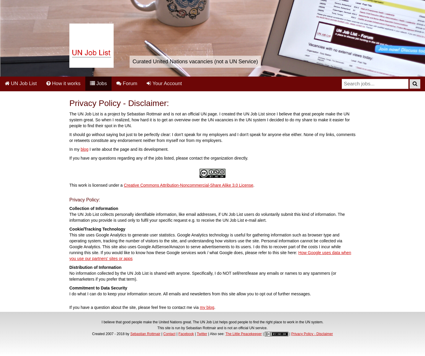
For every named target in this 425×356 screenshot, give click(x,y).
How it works (63, 83)
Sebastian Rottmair (145, 334)
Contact (169, 334)
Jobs (98, 83)
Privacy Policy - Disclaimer (312, 334)
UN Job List (21, 83)
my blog (207, 307)
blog (84, 149)
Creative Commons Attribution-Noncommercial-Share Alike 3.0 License (188, 185)
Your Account (164, 83)
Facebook (186, 334)
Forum (126, 83)
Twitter (202, 334)
